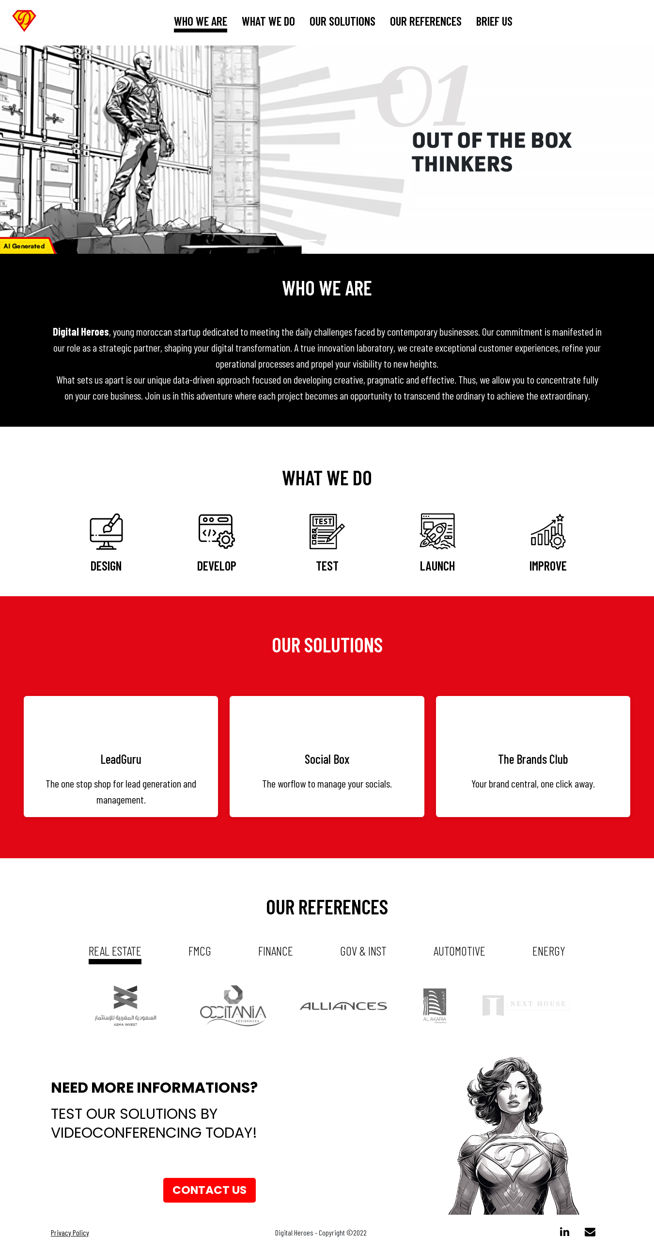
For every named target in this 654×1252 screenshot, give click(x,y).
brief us (494, 21)
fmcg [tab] (199, 950)
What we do (268, 21)
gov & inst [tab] (363, 950)
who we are (200, 21)
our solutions (342, 21)
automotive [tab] (459, 950)
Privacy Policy (70, 1234)
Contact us (209, 1191)
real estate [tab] (115, 950)
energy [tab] (548, 950)
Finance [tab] (275, 950)
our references (426, 21)
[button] (49, 150)
